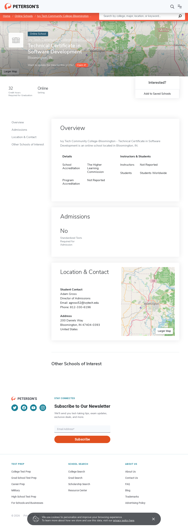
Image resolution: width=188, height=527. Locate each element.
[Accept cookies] (151, 519)
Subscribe (82, 439)
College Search (76, 471)
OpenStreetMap (163, 23)
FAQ (127, 484)
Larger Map (10, 71)
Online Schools (24, 16)
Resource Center (77, 490)
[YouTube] (33, 407)
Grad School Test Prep (24, 477)
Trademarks (132, 496)
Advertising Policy (135, 502)
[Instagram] (42, 407)
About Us (130, 471)
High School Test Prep (23, 496)
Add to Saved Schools (157, 94)
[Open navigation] (179, 6)
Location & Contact (24, 137)
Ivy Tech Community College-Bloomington (63, 16)
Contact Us (131, 477)
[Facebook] (24, 407)
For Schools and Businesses (27, 502)
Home (6, 16)
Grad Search (75, 477)
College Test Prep (21, 471)
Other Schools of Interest (28, 144)
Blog (127, 490)
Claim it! (81, 65)
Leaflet (143, 23)
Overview (18, 122)
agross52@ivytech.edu (84, 303)
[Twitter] (14, 407)
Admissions (19, 130)
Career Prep (18, 484)
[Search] (172, 6)
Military (15, 490)
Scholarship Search (79, 484)
